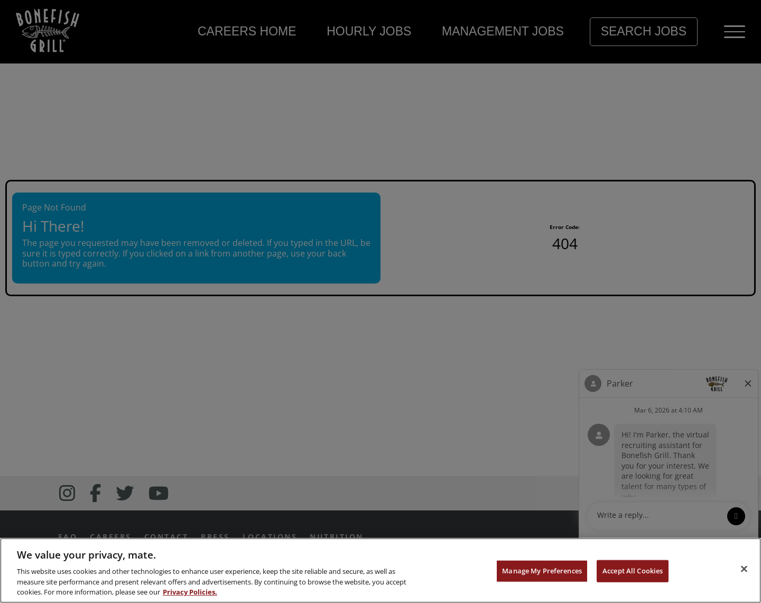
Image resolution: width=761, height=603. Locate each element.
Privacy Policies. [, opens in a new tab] (190, 592)
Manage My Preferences (542, 570)
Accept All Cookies (632, 570)
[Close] (744, 569)
